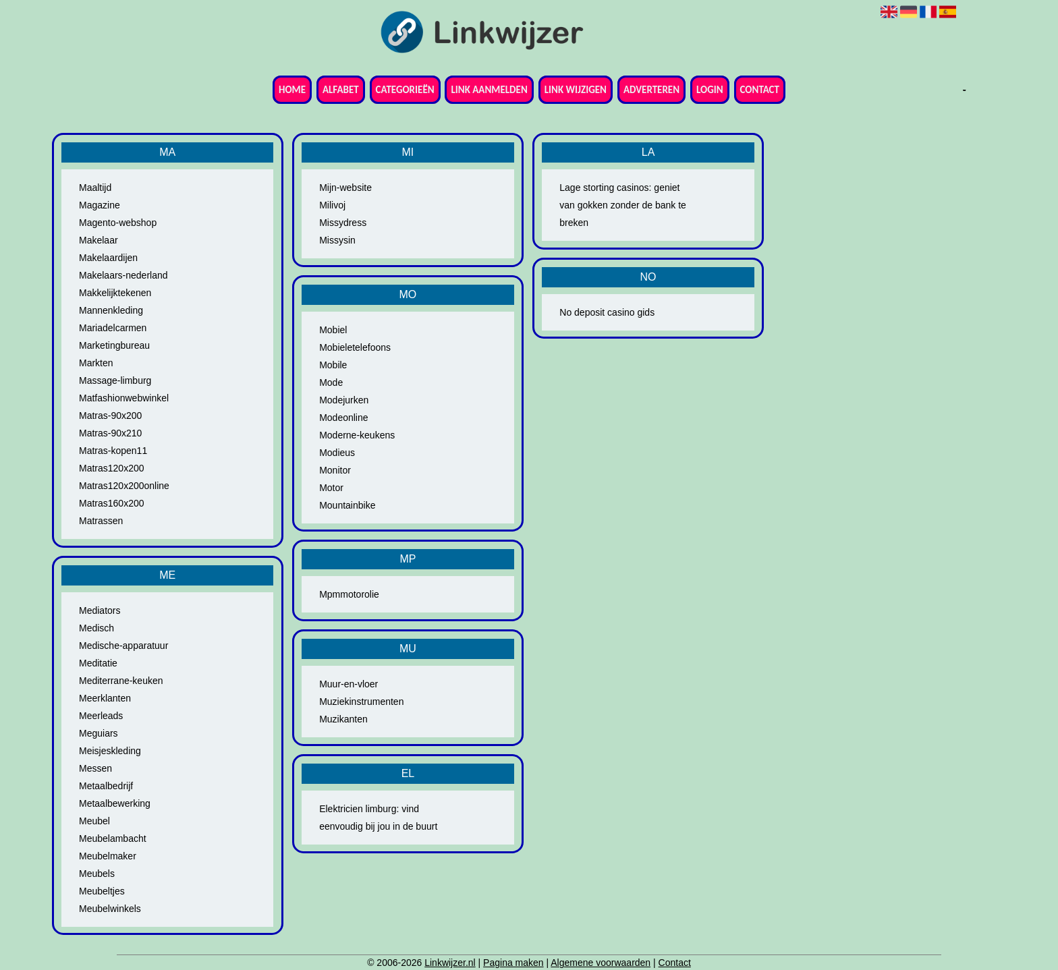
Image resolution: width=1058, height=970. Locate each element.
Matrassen (101, 520)
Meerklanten (105, 698)
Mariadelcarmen (112, 327)
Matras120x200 (111, 468)
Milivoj (332, 205)
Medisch (96, 628)
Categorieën (405, 90)
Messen (95, 768)
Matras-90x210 (110, 433)
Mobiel (333, 329)
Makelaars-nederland (123, 275)
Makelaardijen (108, 257)
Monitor (335, 470)
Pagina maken (513, 962)
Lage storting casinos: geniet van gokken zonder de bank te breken (622, 205)
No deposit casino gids (607, 312)
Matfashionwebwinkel (124, 398)
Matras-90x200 (110, 415)
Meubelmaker (107, 856)
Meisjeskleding (110, 750)
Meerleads (101, 715)
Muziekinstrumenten (361, 701)
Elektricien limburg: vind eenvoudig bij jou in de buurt (378, 817)
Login (709, 90)
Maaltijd (95, 187)
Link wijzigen (576, 90)
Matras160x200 (111, 503)
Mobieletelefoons (355, 347)
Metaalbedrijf (106, 785)
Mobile (333, 365)
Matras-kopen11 (113, 450)
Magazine (99, 205)
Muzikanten (343, 719)
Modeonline (343, 417)
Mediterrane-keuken (121, 680)
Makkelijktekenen (115, 292)
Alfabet (341, 90)
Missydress (342, 222)
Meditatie (98, 663)
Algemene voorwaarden (600, 962)
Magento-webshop (118, 222)
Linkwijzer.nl (449, 962)
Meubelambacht (112, 838)
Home (292, 90)
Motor (331, 487)
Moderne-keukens (357, 435)
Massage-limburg (115, 380)
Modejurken (343, 400)
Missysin (337, 240)
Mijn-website (345, 187)
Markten (96, 363)
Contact (759, 90)
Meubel (94, 821)
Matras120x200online (124, 485)
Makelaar (98, 240)
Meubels (97, 873)
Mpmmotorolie (349, 594)
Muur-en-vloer (348, 684)
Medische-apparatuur (123, 645)
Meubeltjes (102, 891)
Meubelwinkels (110, 908)
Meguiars (98, 733)
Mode (331, 382)
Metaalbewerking (114, 803)
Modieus (337, 452)
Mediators (99, 610)
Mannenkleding (111, 310)
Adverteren (651, 90)
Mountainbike (347, 505)
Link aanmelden (489, 90)
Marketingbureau (114, 345)
